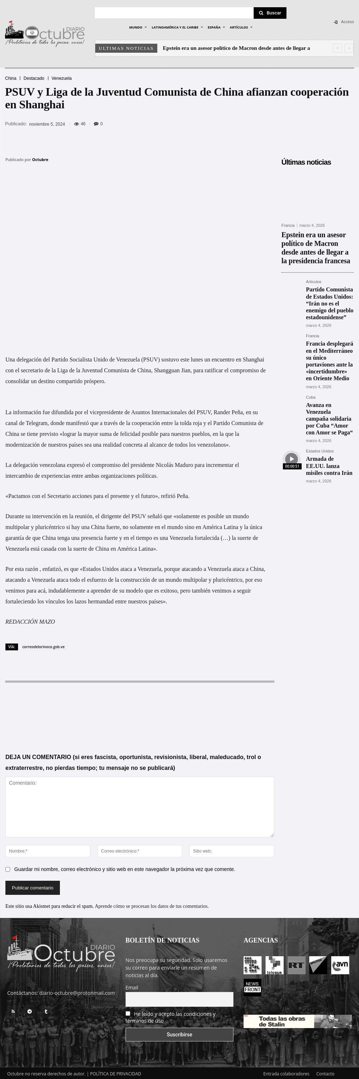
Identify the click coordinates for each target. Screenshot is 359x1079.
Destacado (33, 78)
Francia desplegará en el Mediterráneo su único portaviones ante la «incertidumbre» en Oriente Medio (328, 323)
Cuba (310, 351)
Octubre (40, 159)
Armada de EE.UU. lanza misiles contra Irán (329, 401)
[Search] (270, 13)
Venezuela (62, 78)
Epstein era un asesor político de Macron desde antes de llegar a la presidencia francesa (316, 239)
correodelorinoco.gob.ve (43, 645)
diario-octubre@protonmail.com (77, 991)
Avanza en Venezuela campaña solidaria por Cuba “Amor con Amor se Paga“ (327, 365)
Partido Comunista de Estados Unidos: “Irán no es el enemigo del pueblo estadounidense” (329, 280)
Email (132, 986)
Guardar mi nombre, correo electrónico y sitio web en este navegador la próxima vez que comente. (124, 868)
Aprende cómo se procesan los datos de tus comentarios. (152, 904)
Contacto (325, 1072)
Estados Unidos (320, 392)
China (10, 78)
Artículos (313, 266)
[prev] (337, 48)
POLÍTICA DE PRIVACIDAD (115, 1072)
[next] (349, 48)
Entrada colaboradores (286, 1072)
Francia (288, 226)
